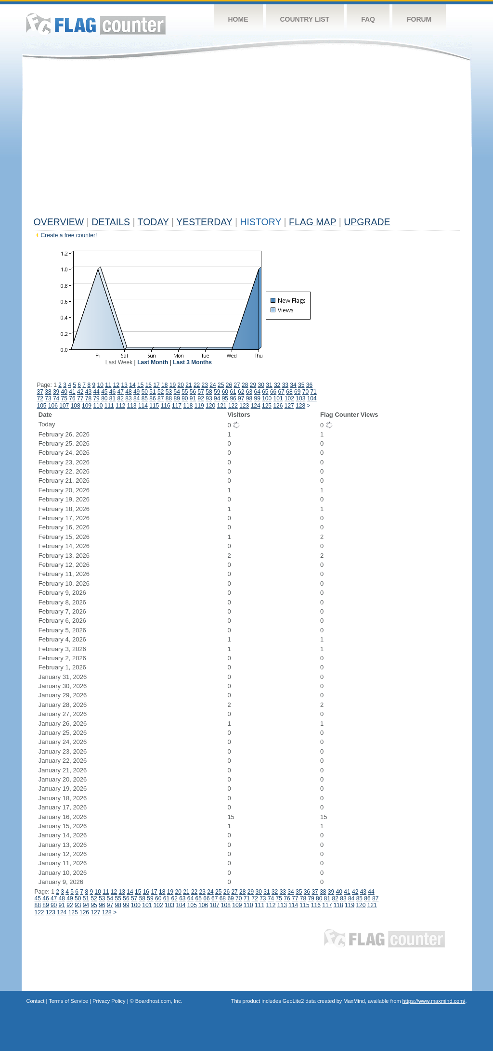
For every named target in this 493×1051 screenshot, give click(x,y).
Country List (305, 19)
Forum (419, 19)
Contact (35, 1001)
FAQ (368, 19)
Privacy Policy (108, 1001)
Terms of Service (68, 1001)
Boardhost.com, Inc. (158, 1001)
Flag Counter (96, 24)
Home (238, 19)
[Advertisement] (247, 140)
